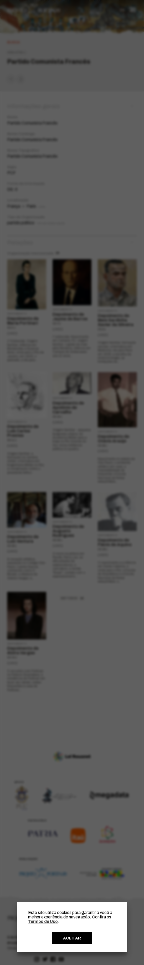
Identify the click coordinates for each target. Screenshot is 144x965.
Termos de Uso (43, 921)
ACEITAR (72, 938)
